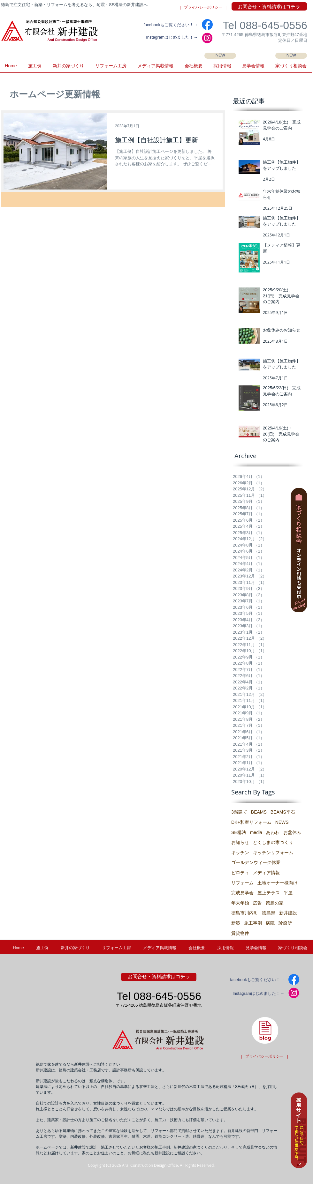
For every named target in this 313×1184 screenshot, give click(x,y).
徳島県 (268, 912)
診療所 (285, 923)
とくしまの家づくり (273, 842)
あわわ (272, 832)
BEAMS (259, 812)
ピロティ (240, 872)
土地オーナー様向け (277, 882)
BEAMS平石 (283, 812)
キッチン (240, 852)
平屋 (288, 892)
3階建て (239, 812)
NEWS (282, 822)
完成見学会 (242, 892)
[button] (253, 68)
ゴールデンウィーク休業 (255, 862)
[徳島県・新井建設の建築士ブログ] (264, 1030)
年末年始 (240, 902)
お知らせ (240, 842)
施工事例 (253, 923)
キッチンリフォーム (273, 852)
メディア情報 (266, 872)
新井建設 (288, 912)
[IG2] (207, 38)
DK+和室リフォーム (251, 822)
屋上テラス (268, 892)
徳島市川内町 (244, 912)
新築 (235, 923)
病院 (270, 923)
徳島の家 (275, 902)
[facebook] (207, 24)
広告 (257, 902)
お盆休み (292, 832)
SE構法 (238, 832)
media (256, 832)
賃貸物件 (240, 933)
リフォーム (242, 882)
